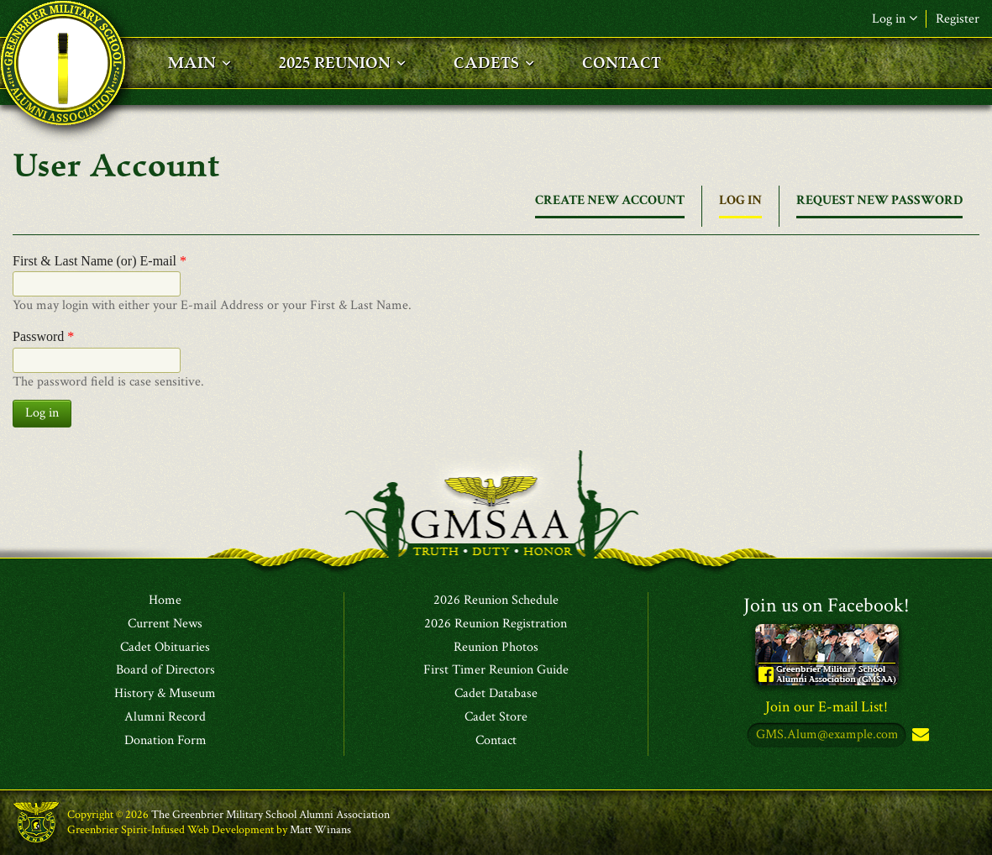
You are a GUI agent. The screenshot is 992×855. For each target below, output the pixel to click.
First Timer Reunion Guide (496, 670)
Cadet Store (496, 717)
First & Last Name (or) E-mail (99, 261)
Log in (894, 19)
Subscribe (919, 735)
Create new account (610, 200)
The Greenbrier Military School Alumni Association (270, 814)
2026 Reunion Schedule (496, 600)
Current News (165, 624)
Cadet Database (496, 693)
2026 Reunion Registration (495, 624)
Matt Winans (320, 829)
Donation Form (165, 740)
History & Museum (165, 693)
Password (43, 336)
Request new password (879, 200)
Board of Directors (165, 670)
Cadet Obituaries (165, 647)
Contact (496, 740)
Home (165, 600)
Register (957, 19)
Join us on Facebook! (826, 605)
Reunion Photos (496, 647)
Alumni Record (165, 717)
